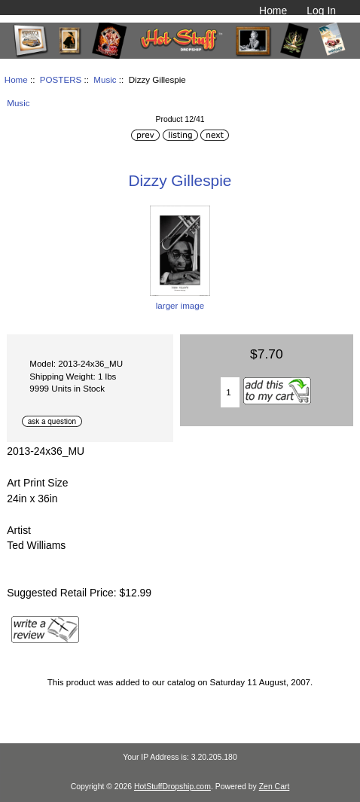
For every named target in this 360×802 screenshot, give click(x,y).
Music (104, 79)
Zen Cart (274, 786)
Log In (321, 11)
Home (273, 11)
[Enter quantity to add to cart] (230, 392)
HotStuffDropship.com (172, 786)
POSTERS (60, 79)
